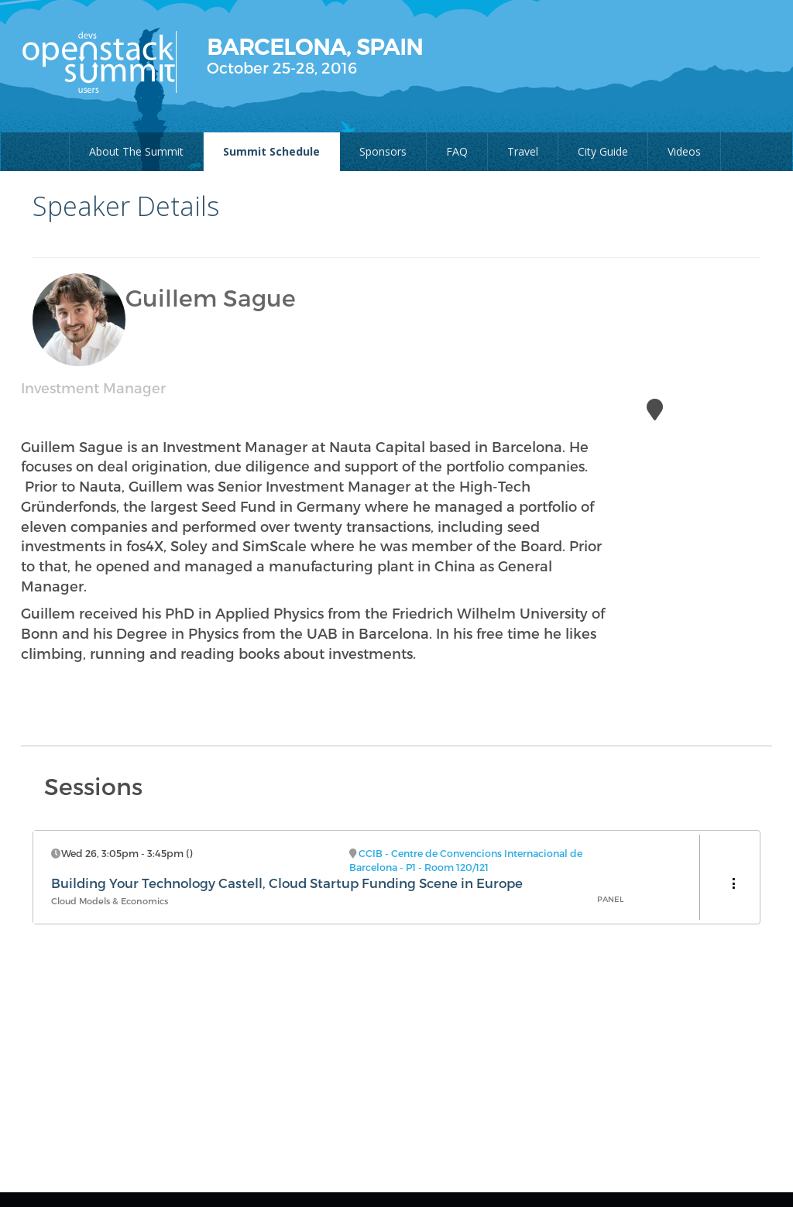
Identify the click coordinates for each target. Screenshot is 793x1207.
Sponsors (383, 151)
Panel (610, 899)
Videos (684, 151)
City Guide (603, 151)
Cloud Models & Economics (109, 901)
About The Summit (136, 151)
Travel (522, 151)
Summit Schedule (271, 151)
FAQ (457, 151)
